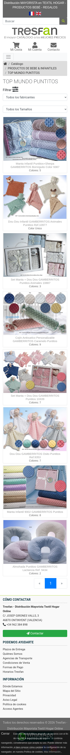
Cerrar (5, 733)
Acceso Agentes (13, 708)
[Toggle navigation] (8, 57)
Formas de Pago (13, 667)
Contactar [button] (35, 633)
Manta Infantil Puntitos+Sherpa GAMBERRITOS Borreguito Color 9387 (35, 165)
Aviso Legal (10, 700)
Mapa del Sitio (12, 691)
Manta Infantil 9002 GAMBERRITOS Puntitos (35, 511)
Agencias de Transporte (17, 658)
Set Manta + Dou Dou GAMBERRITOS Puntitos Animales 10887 (35, 281)
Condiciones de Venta (16, 662)
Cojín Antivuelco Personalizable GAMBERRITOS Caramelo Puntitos (35, 339)
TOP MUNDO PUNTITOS (24, 73)
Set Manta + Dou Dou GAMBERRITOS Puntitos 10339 (35, 397)
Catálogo (17, 64)
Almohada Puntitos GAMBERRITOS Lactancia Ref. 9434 (35, 568)
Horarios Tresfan (13, 671)
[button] (16, 47)
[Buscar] (31, 21)
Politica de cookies (14, 704)
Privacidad (9, 695)
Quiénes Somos (12, 654)
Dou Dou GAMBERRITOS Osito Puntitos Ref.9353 (35, 455)
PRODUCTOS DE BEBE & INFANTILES (32, 68)
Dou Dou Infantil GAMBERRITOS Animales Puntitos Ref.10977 (35, 223)
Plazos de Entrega (14, 649)
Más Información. (52, 752)
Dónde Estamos (13, 686)
